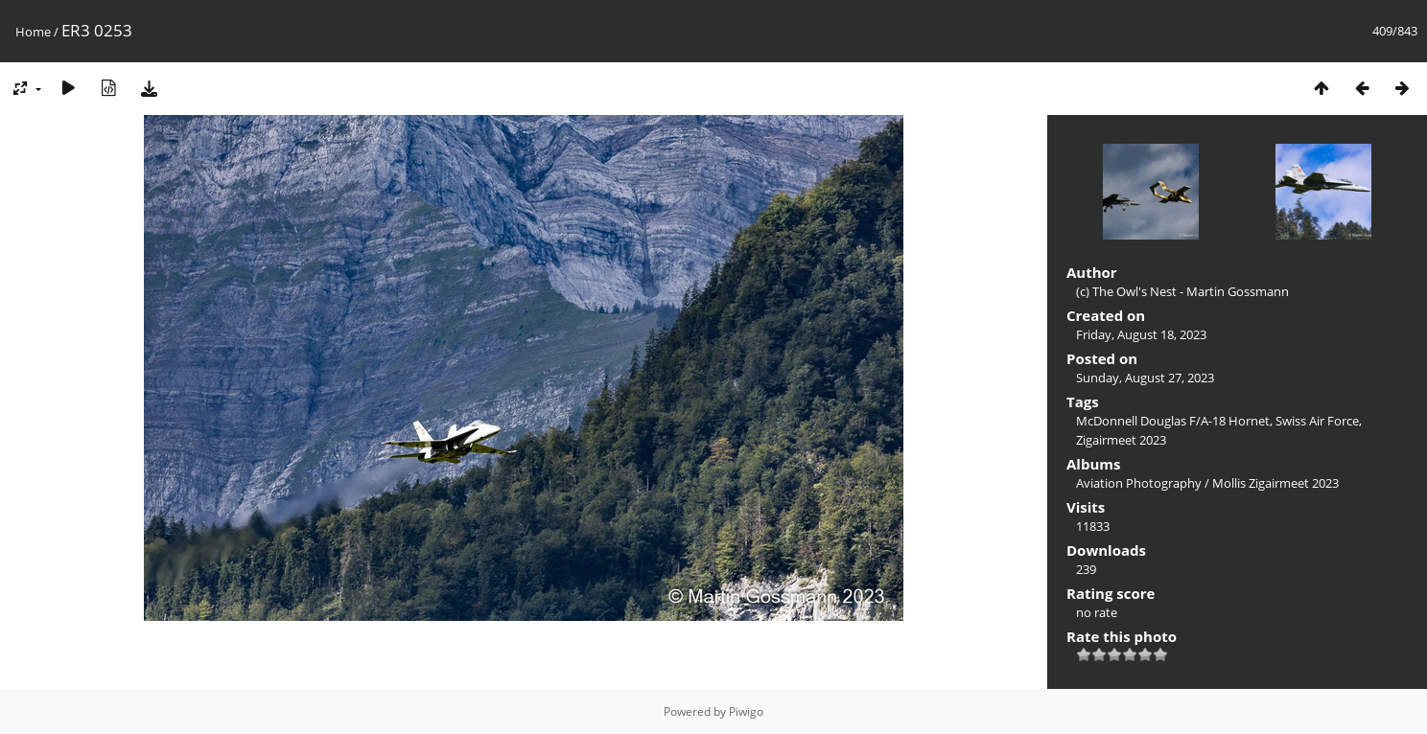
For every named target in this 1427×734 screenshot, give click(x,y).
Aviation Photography (1139, 483)
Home (33, 31)
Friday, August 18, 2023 (1141, 334)
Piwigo (746, 711)
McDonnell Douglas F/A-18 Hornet (1173, 420)
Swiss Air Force (1317, 420)
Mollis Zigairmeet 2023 (1275, 483)
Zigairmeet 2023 (1121, 439)
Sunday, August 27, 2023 (1145, 377)
